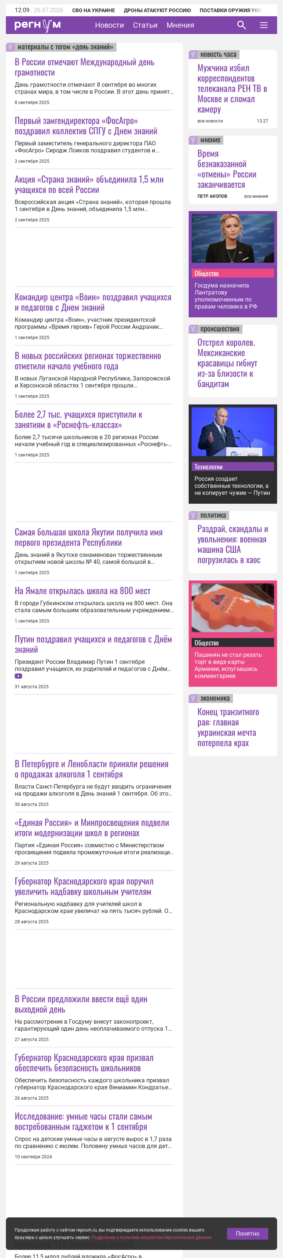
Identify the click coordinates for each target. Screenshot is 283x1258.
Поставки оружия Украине (237, 10)
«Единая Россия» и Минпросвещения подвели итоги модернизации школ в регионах (92, 827)
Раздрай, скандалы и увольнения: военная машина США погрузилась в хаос (233, 543)
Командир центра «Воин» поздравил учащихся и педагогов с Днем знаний (93, 301)
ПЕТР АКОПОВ (212, 196)
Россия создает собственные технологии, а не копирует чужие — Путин (232, 485)
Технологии (209, 466)
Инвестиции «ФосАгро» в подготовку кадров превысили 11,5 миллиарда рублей (88, 1238)
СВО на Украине (93, 10)
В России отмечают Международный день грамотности (84, 66)
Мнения (180, 25)
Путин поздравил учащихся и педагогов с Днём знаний (93, 643)
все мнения (256, 196)
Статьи (145, 25)
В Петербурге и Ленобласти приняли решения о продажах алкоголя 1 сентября (91, 768)
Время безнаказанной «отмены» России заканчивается (227, 168)
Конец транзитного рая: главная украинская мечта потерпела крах (228, 726)
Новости (109, 25)
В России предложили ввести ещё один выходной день (81, 1003)
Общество (207, 273)
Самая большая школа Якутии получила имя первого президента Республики (89, 536)
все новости (210, 121)
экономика (215, 698)
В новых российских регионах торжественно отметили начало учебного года (88, 360)
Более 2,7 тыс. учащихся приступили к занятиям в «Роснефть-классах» (78, 419)
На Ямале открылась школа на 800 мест (82, 590)
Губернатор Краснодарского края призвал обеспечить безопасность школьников (84, 1062)
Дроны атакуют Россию (157, 10)
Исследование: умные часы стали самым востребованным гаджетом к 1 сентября (83, 1121)
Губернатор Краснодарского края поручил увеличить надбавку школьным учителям (84, 885)
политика (213, 515)
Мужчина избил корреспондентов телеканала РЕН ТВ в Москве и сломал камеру (232, 88)
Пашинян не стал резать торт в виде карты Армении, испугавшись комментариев (228, 665)
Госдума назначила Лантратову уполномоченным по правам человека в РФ (226, 296)
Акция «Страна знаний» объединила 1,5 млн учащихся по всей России (89, 184)
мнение (210, 140)
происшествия (220, 329)
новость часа (218, 54)
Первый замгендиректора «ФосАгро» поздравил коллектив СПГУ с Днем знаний (86, 125)
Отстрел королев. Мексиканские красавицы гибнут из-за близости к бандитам (227, 362)
